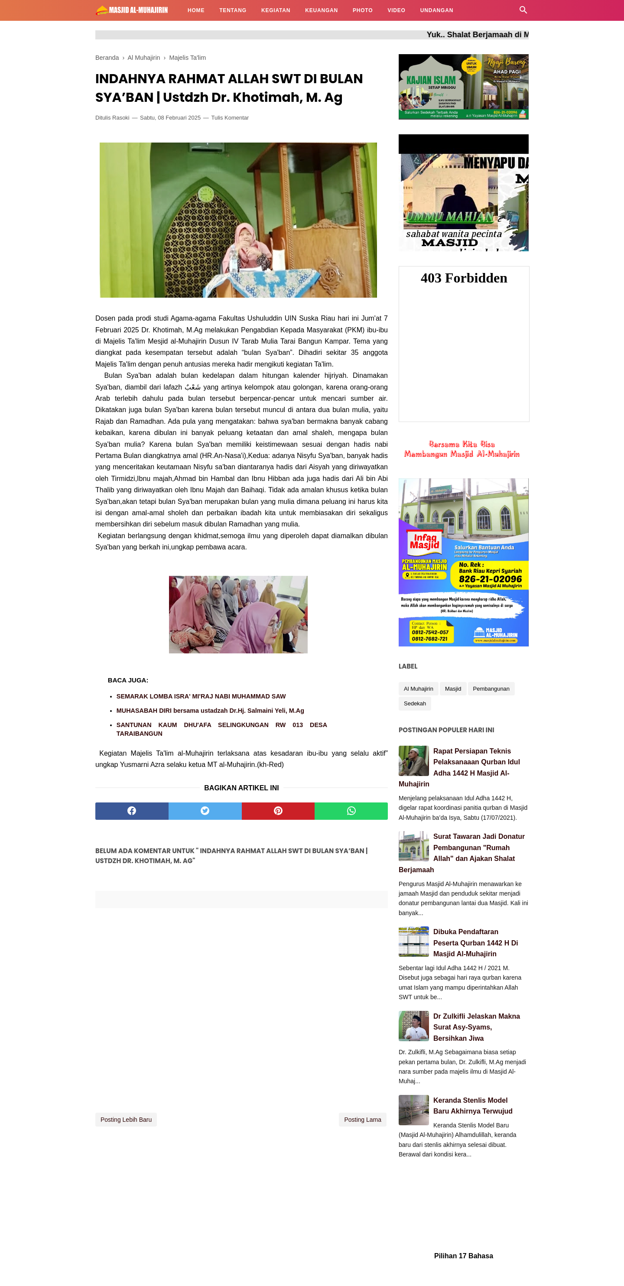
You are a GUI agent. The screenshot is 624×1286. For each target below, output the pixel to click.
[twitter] (205, 811)
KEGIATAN (275, 10)
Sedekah (415, 703)
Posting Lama (362, 1119)
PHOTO (363, 10)
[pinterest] (278, 811)
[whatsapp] (351, 811)
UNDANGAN (436, 10)
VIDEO (396, 10)
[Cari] (523, 12)
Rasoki (121, 117)
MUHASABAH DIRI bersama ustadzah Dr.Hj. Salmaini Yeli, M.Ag (210, 710)
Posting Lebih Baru (126, 1119)
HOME (196, 10)
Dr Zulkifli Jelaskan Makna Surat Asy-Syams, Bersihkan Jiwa (476, 1027)
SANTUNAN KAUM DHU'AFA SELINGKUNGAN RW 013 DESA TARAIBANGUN (222, 729)
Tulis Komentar (230, 117)
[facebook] (132, 811)
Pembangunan (491, 688)
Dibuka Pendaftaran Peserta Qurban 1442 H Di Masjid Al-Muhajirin (475, 943)
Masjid (453, 688)
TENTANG (233, 10)
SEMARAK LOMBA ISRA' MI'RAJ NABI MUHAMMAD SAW (201, 696)
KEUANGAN (321, 10)
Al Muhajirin (418, 688)
